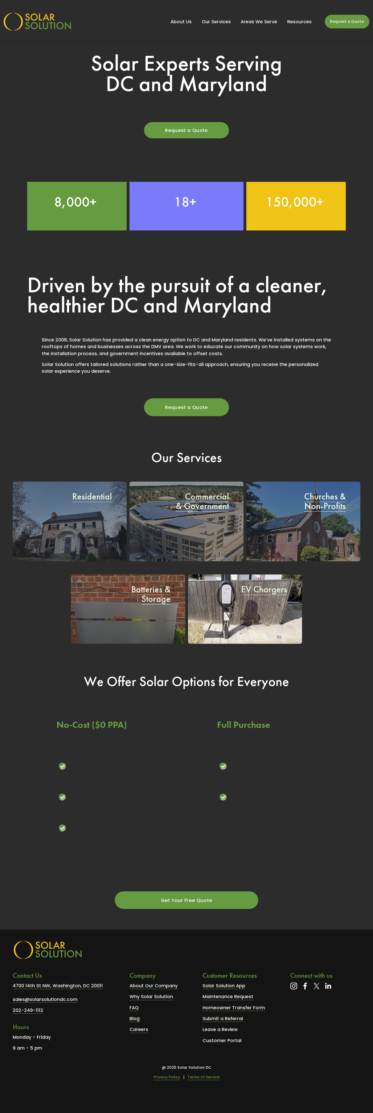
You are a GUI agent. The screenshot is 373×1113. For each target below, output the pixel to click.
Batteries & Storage (150, 594)
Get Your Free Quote (186, 900)
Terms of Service (204, 1077)
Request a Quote (347, 21)
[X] (316, 986)
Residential (92, 496)
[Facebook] (305, 986)
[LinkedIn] (328, 986)
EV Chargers (264, 589)
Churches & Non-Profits (325, 501)
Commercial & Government (202, 501)
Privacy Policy (167, 1077)
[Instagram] (293, 986)
